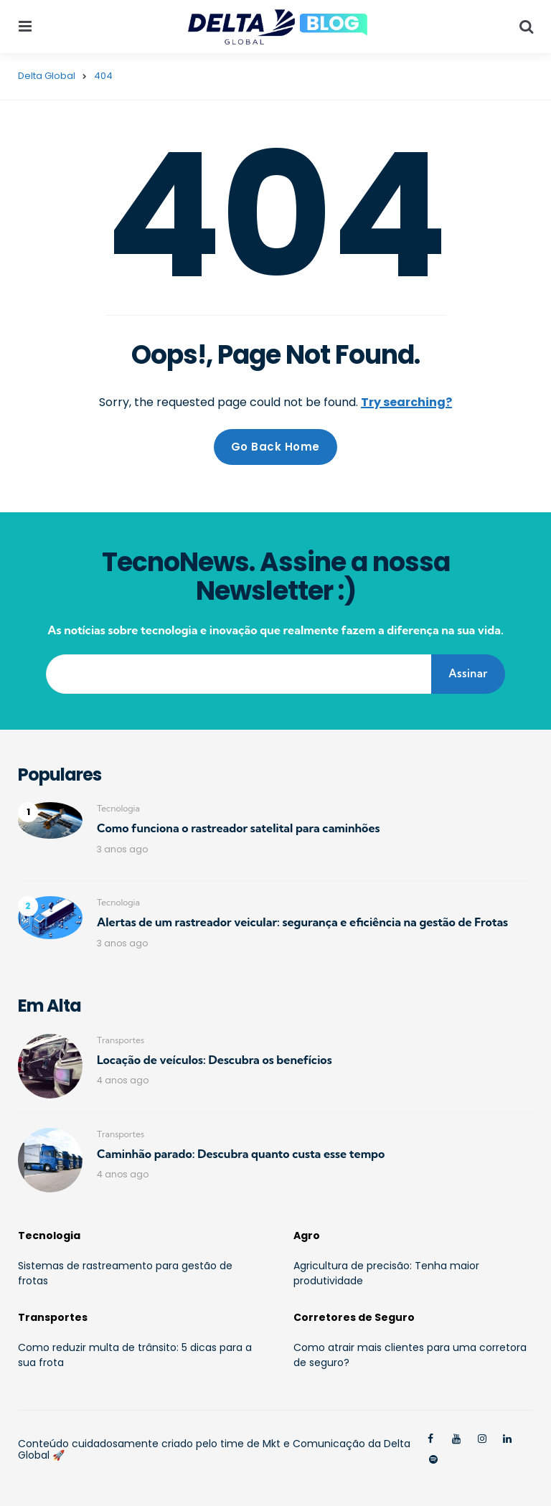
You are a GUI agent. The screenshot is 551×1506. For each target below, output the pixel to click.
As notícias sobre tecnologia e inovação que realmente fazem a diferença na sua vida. (275, 629)
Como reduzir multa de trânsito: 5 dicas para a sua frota (135, 1355)
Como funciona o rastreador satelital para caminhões (238, 828)
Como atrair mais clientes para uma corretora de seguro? (410, 1355)
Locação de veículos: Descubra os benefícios (214, 1060)
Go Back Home (275, 446)
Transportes (120, 1040)
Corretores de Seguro (354, 1317)
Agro (306, 1235)
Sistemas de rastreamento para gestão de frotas (125, 1273)
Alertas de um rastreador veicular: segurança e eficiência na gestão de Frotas (302, 922)
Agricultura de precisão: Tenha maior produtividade (386, 1273)
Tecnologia (118, 808)
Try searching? (406, 402)
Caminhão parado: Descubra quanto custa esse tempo (241, 1154)
